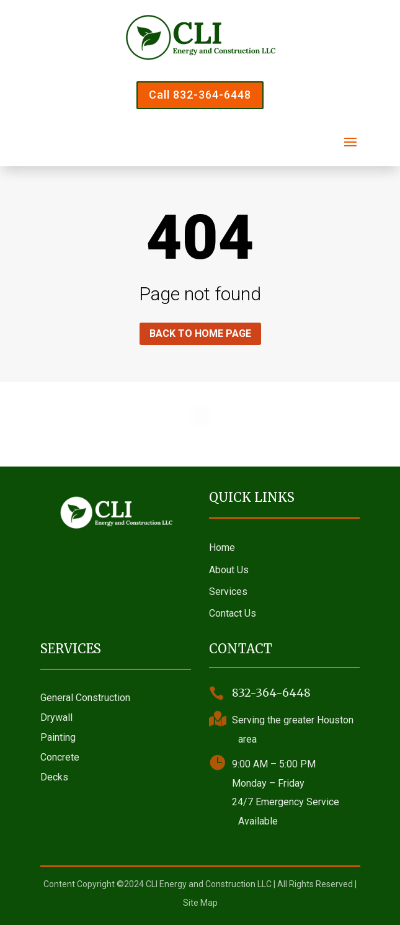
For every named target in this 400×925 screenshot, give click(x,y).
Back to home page (200, 333)
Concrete (59, 757)
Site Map (200, 903)
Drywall (56, 717)
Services (228, 591)
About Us (229, 570)
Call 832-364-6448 (200, 94)
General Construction (85, 698)
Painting (58, 737)
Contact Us (232, 613)
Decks (54, 777)
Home (222, 547)
